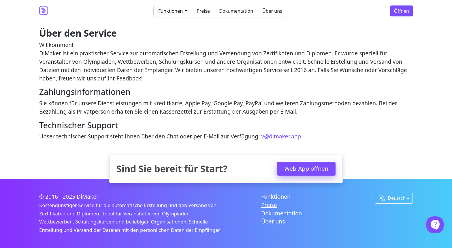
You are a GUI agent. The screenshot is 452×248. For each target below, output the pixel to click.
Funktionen (276, 196)
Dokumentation (236, 11)
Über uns (272, 11)
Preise (203, 11)
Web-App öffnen (306, 168)
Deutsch (392, 198)
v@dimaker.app (281, 136)
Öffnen (401, 11)
